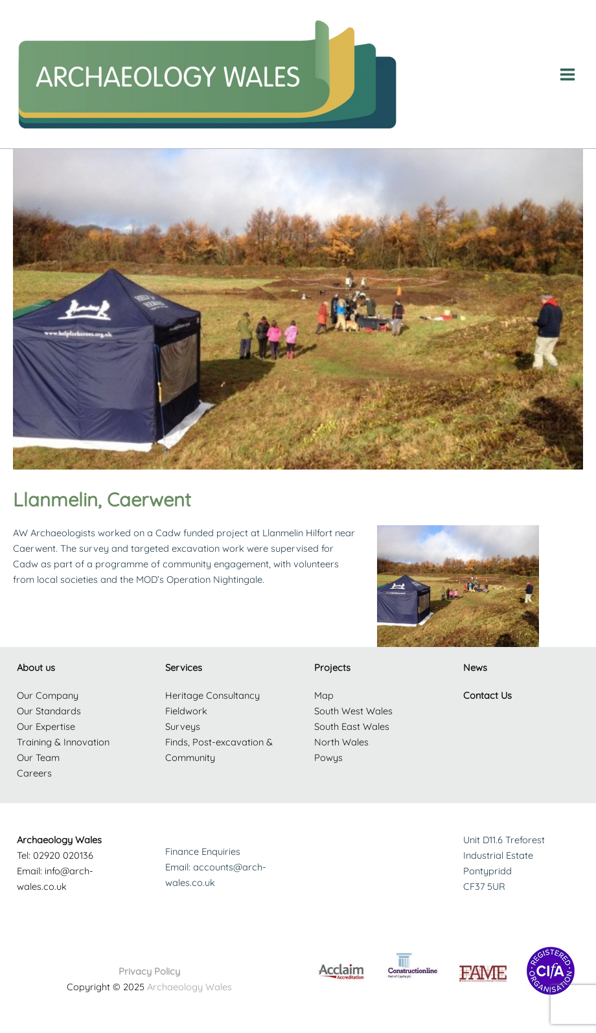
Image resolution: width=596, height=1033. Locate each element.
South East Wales (351, 726)
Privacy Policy (149, 971)
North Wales (341, 742)
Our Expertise (46, 726)
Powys (328, 757)
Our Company (47, 695)
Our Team (38, 757)
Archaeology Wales (189, 987)
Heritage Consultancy (212, 695)
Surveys (182, 726)
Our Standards (49, 711)
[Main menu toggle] (567, 74)
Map (324, 695)
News (475, 667)
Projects (332, 667)
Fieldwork (186, 711)
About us (36, 667)
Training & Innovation (63, 742)
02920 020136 (63, 855)
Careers (34, 773)
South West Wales (353, 711)
